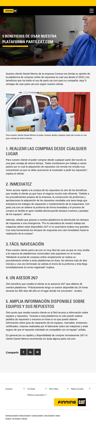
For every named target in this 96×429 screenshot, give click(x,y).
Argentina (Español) (11, 415)
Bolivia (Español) (25, 415)
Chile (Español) (49, 415)
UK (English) (16, 418)
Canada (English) (37, 415)
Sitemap (24, 418)
